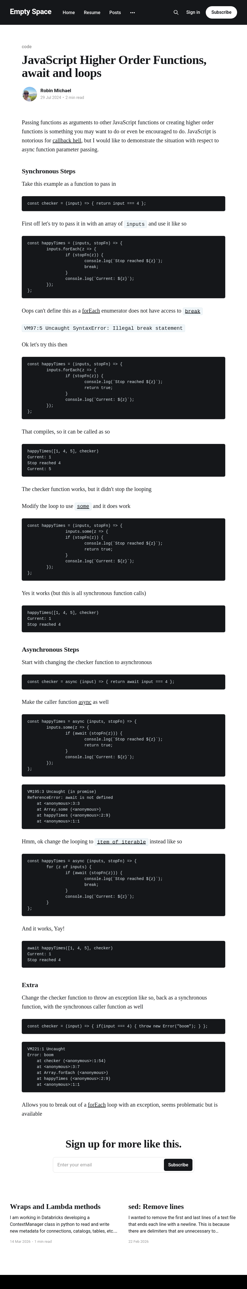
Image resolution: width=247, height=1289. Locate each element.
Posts (115, 12)
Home (69, 12)
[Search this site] (176, 12)
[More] (132, 12)
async (85, 702)
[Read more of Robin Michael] (30, 94)
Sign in (193, 12)
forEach (91, 311)
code (27, 46)
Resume (92, 12)
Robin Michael (55, 90)
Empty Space (30, 12)
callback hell (67, 140)
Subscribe (221, 12)
